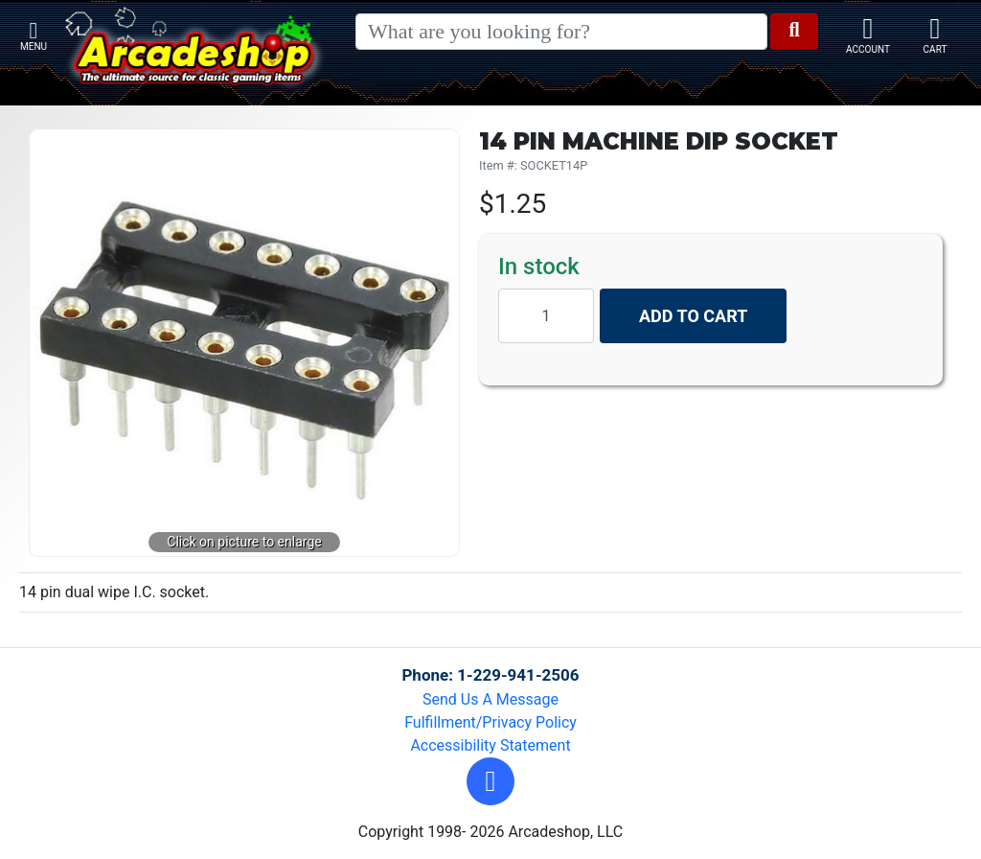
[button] (490, 781)
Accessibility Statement (490, 745)
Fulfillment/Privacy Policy (490, 722)
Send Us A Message (490, 699)
